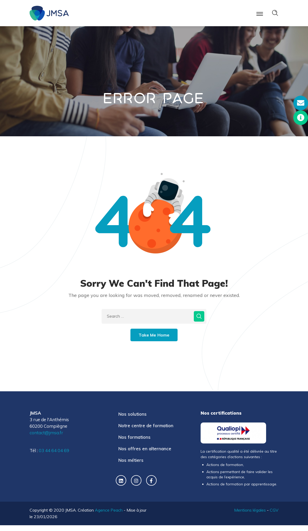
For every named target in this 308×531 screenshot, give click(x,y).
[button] (300, 103)
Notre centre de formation (145, 425)
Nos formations (134, 437)
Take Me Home (154, 335)
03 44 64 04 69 (54, 450)
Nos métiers (131, 460)
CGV (274, 510)
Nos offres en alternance (144, 448)
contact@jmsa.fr (46, 432)
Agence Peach (109, 510)
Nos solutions (132, 414)
